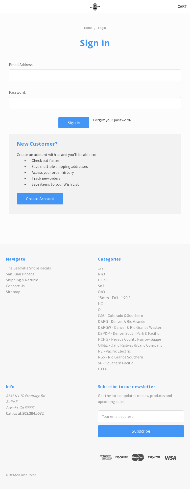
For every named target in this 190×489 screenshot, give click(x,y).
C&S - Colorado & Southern (120, 315)
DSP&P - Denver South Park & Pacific (128, 333)
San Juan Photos (20, 273)
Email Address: (21, 64)
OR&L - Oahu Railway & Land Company (130, 345)
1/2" (101, 268)
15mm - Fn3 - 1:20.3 (114, 297)
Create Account (40, 198)
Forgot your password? (112, 119)
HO (100, 303)
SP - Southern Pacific (115, 362)
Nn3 (101, 273)
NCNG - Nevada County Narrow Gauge (129, 339)
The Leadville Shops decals (28, 268)
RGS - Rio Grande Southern (120, 357)
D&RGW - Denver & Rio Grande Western (131, 327)
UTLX (102, 368)
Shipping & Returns (22, 279)
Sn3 (101, 285)
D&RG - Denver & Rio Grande (121, 321)
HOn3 (103, 279)
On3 (101, 291)
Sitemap (13, 291)
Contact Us (15, 285)
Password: (17, 92)
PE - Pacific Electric (114, 351)
